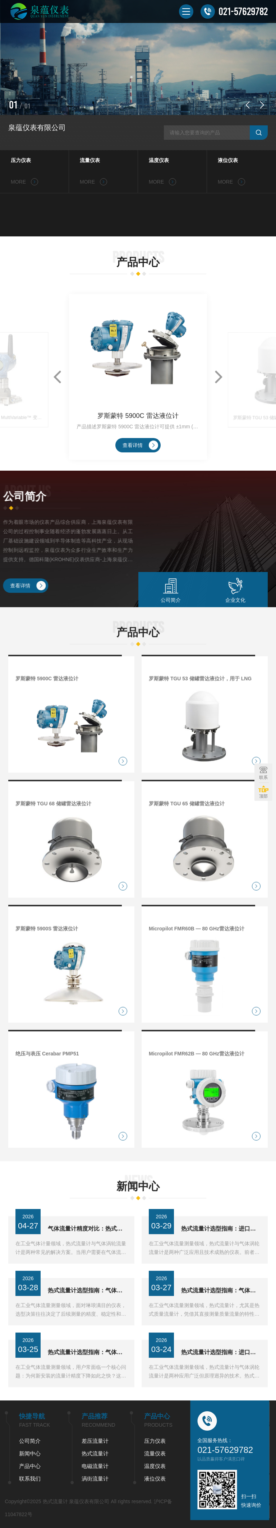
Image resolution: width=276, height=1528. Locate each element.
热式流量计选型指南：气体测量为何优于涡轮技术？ (87, 1379)
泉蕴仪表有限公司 (37, 127)
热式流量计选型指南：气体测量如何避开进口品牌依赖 (221, 1318)
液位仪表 (228, 160)
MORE (24, 181)
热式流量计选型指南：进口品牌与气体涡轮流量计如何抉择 (221, 1256)
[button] (247, 105)
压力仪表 (21, 160)
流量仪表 (90, 160)
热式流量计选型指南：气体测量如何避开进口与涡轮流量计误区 (87, 1318)
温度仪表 (159, 160)
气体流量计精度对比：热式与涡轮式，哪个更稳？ (87, 1256)
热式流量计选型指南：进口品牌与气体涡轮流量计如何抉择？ (221, 1379)
